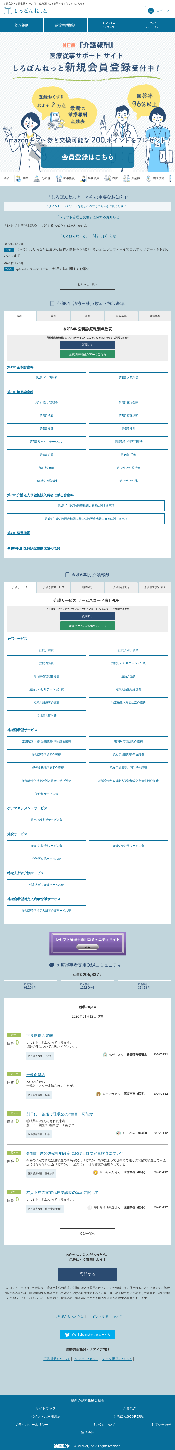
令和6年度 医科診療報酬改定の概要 (33, 548)
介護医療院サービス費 (46, 858)
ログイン (158, 11)
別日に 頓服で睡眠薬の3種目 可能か (59, 1114)
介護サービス (20, 587)
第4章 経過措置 (18, 533)
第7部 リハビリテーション (47, 441)
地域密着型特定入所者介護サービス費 (46, 910)
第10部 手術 (128, 454)
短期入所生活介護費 (128, 689)
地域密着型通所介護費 (46, 754)
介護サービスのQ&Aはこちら (87, 625)
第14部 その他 (128, 481)
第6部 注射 (128, 428)
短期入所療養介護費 (46, 702)
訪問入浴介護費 (128, 650)
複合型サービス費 (46, 794)
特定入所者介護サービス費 (46, 884)
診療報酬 (21, 25)
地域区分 (87, 587)
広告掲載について (56, 1359)
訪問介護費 (46, 650)
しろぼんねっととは (69, 1316)
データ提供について (117, 1359)
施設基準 (121, 315)
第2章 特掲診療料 (20, 392)
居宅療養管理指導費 (46, 676)
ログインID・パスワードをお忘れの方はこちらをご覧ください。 (87, 206)
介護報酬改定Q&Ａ (155, 587)
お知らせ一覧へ (88, 284)
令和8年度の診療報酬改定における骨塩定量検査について (75, 1153)
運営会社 (87, 1433)
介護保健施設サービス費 (128, 845)
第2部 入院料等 (128, 377)
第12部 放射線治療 (129, 467)
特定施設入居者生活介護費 (128, 702)
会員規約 (129, 1408)
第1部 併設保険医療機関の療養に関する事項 (86, 505)
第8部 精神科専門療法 (128, 441)
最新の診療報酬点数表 (87, 1400)
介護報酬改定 (121, 587)
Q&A (153, 25)
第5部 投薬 (46, 428)
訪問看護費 (46, 663)
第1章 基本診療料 (20, 367)
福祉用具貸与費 (47, 715)
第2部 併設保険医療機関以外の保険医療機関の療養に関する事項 (86, 518)
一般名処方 (35, 1075)
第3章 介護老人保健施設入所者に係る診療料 (40, 495)
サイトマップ (46, 1408)
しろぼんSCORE (109, 25)
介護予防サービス (53, 587)
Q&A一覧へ (87, 1233)
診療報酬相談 (65, 25)
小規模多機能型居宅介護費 (46, 767)
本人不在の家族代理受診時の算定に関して (62, 1193)
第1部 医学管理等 (46, 402)
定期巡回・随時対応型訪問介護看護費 (46, 741)
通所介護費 (128, 676)
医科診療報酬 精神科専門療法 (45, 1208)
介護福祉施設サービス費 (46, 845)
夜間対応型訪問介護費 (128, 741)
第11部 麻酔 (46, 467)
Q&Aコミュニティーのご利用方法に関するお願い (53, 269)
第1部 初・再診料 (46, 377)
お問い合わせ (161, 1424)
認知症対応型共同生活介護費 (128, 767)
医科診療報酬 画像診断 (41, 1173)
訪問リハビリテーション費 (128, 663)
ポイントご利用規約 (46, 1416)
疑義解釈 (155, 315)
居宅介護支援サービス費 (46, 819)
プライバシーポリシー (31, 1424)
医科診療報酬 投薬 (39, 1095)
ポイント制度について (105, 1316)
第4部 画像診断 (128, 415)
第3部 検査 (46, 415)
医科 (20, 315)
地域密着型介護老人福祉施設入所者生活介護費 (128, 780)
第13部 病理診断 (46, 481)
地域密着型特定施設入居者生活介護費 (46, 780)
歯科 (53, 315)
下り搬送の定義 (39, 1036)
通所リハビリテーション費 (46, 689)
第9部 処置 (46, 454)
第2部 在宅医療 (128, 402)
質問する (87, 345)
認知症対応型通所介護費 (128, 754)
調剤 (87, 315)
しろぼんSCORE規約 (129, 1416)
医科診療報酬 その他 (40, 1056)
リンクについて (86, 1359)
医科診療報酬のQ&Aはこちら (87, 354)
